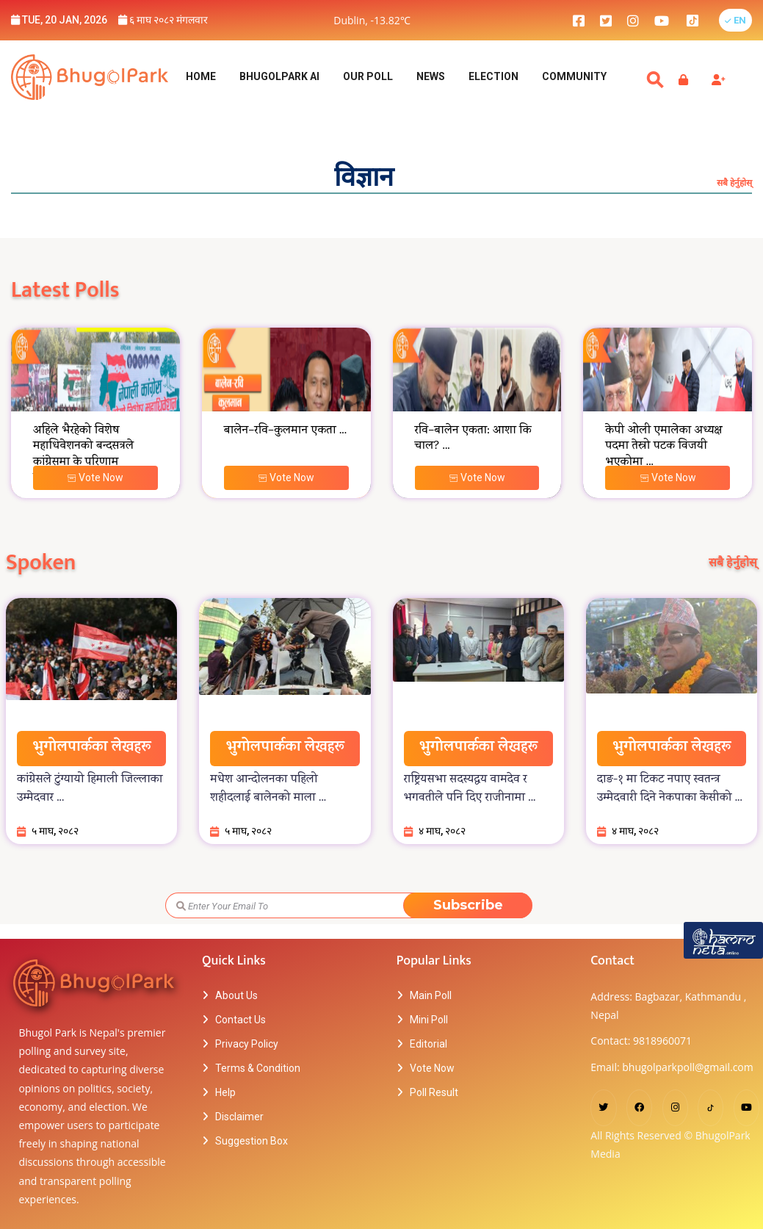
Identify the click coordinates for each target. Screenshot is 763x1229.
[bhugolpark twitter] (606, 20)
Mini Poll (429, 1020)
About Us (236, 995)
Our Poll (368, 76)
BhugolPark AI (279, 76)
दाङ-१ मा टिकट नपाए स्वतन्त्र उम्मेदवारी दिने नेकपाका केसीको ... (669, 789)
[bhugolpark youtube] (661, 20)
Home (201, 76)
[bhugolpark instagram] (633, 20)
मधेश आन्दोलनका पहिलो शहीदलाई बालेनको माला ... (268, 789)
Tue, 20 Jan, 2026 (59, 20)
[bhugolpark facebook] (579, 20)
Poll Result (434, 1092)
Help (225, 1092)
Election (493, 76)
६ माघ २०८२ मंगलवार (163, 20)
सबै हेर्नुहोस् (734, 182)
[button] (735, 20)
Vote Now (95, 477)
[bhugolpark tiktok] (699, 20)
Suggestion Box (251, 1141)
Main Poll (431, 995)
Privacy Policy (246, 1044)
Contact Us (240, 1020)
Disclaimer (239, 1116)
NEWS (430, 76)
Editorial (428, 1044)
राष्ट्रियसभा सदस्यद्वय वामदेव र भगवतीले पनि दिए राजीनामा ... (470, 789)
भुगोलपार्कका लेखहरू (91, 748)
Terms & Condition (257, 1068)
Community (574, 76)
